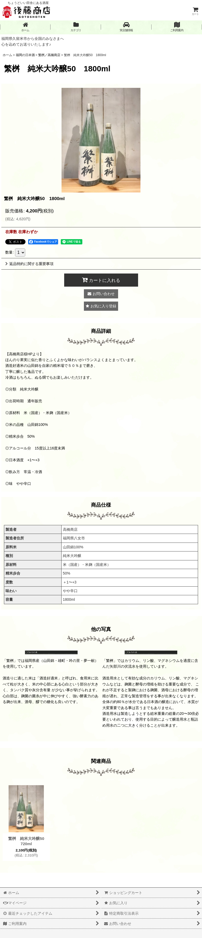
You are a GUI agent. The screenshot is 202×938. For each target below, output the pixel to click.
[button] (126, 26)
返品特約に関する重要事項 (29, 264)
